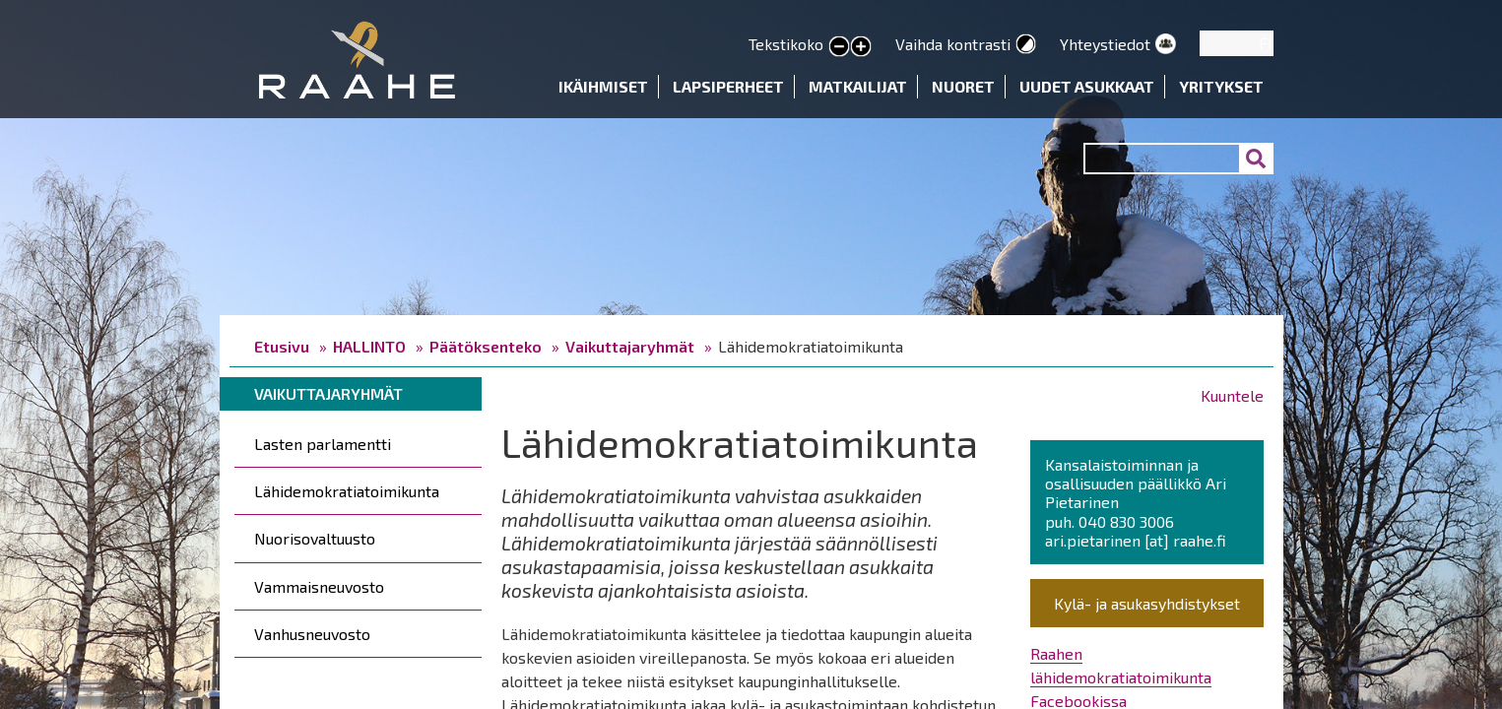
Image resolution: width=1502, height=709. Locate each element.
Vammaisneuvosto (319, 586)
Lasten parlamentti (322, 443)
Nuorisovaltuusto (314, 538)
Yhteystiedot (1105, 43)
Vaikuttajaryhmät (629, 346)
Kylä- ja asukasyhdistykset (1147, 603)
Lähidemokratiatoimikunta (346, 491)
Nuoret (963, 86)
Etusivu (281, 346)
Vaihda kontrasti (953, 43)
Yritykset (1221, 86)
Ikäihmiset (603, 86)
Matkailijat (858, 86)
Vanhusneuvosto (312, 633)
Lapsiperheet (728, 86)
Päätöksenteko (485, 346)
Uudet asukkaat (1086, 86)
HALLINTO (369, 346)
